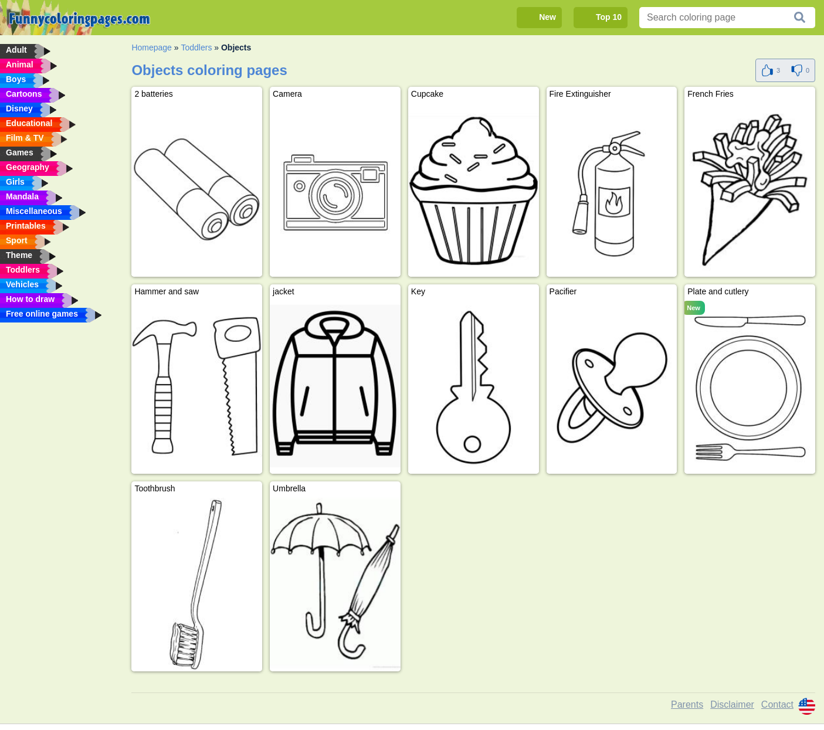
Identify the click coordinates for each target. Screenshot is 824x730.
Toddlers (196, 47)
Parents (687, 704)
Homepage (151, 47)
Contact (777, 704)
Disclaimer (732, 704)
